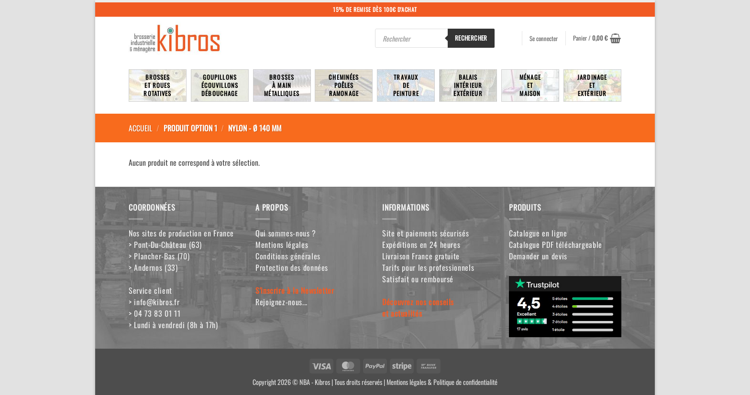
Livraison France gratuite (421, 256)
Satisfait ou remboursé (417, 279)
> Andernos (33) (153, 267)
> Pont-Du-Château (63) (165, 244)
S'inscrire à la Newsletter (294, 290)
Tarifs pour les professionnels (428, 267)
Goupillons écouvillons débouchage (220, 85)
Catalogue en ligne (538, 233)
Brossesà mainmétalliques (281, 85)
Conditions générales (287, 256)
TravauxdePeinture (406, 85)
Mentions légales (281, 244)
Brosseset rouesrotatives (157, 85)
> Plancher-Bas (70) (159, 256)
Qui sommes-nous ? (285, 233)
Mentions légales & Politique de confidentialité (441, 382)
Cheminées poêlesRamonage (344, 85)
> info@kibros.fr (154, 302)
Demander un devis (538, 256)
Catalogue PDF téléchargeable (555, 244)
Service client (150, 290)
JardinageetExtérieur (592, 85)
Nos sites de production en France (181, 233)
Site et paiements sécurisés (425, 233)
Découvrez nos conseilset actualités (418, 307)
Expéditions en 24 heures (421, 244)
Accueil (140, 128)
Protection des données (291, 267)
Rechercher (471, 38)
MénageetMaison (530, 85)
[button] (597, 38)
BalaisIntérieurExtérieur (467, 85)
